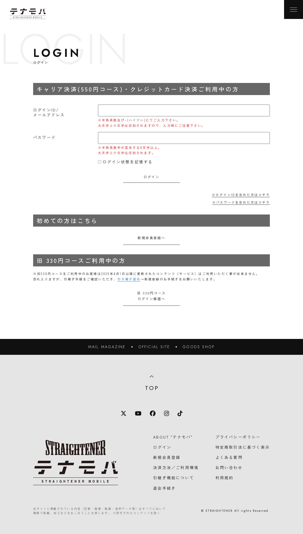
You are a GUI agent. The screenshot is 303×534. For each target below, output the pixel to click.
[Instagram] (166, 413)
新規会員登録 (166, 457)
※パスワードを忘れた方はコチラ (241, 202)
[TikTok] (180, 413)
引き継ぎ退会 (128, 279)
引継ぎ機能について (173, 477)
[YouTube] (138, 413)
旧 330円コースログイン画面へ (151, 296)
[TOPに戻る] (27, 14)
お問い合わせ (229, 467)
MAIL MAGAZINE (107, 347)
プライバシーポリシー (238, 437)
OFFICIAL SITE (154, 347)
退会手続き (164, 488)
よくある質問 (229, 457)
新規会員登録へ (151, 237)
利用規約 (224, 477)
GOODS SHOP (199, 347)
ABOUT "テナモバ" (173, 437)
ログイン (162, 447)
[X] (123, 413)
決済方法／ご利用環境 (176, 467)
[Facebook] (152, 413)
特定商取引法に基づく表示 (242, 447)
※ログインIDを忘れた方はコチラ (241, 194)
